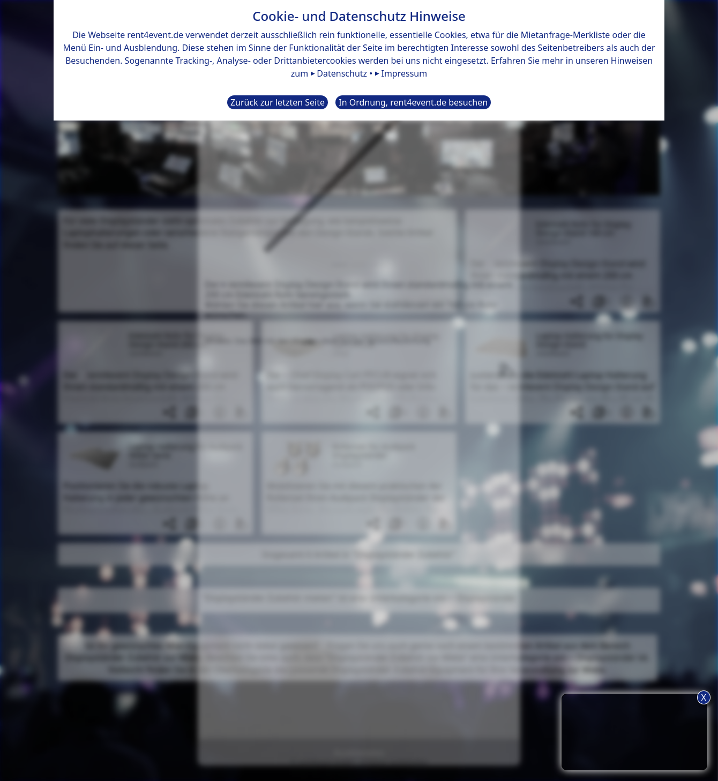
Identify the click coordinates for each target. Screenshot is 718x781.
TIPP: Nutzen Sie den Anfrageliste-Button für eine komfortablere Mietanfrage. (634, 730)
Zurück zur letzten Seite (277, 102)
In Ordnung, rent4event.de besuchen (413, 102)
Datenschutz (342, 73)
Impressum (404, 73)
